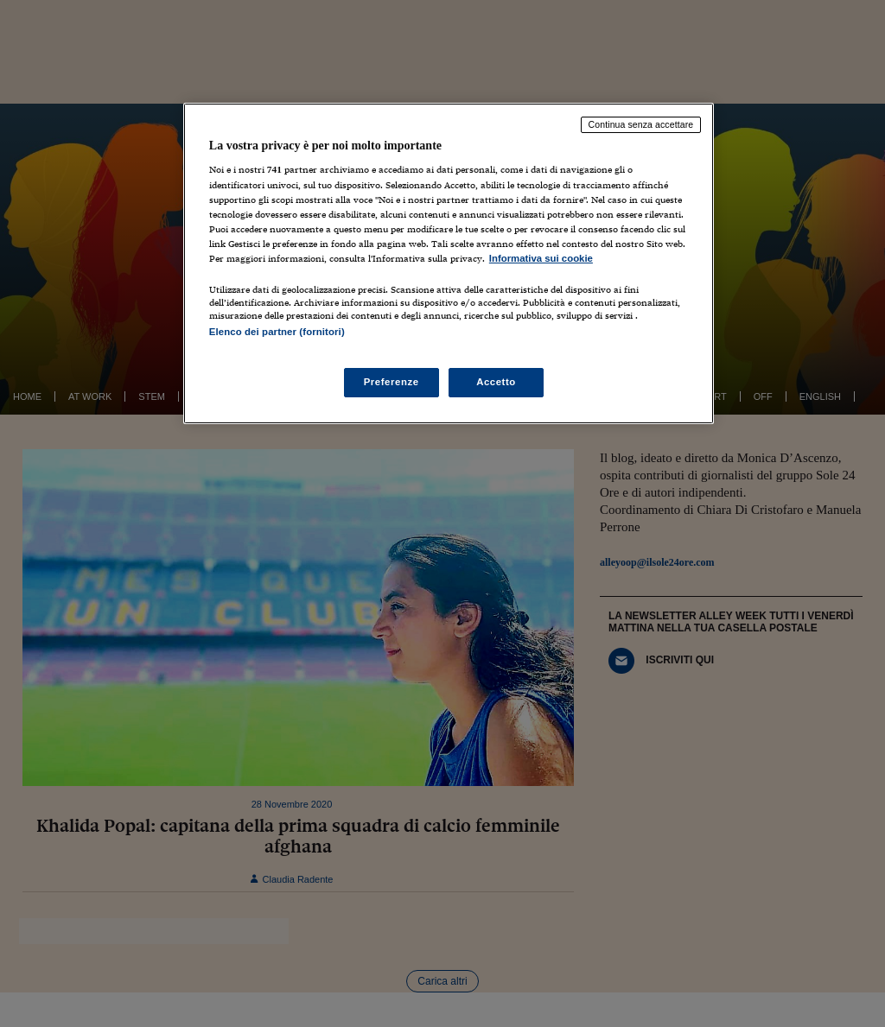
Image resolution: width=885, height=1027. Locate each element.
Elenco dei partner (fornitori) (277, 331)
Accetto (496, 382)
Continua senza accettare (641, 124)
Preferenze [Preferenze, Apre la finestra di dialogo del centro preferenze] (391, 382)
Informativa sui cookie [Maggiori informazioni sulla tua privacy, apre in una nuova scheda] (541, 258)
